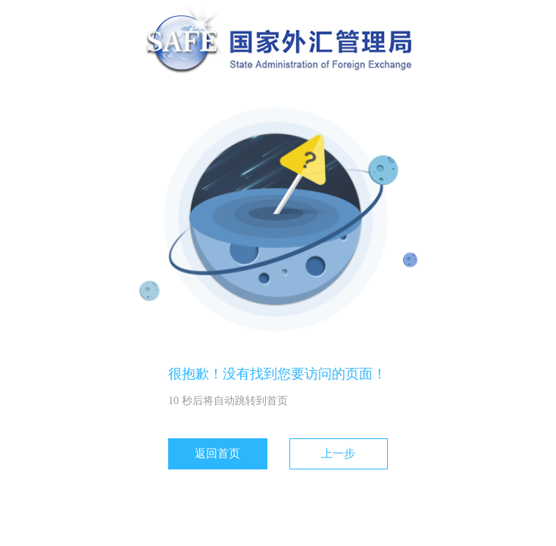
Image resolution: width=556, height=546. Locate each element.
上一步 (338, 453)
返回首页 (217, 453)
